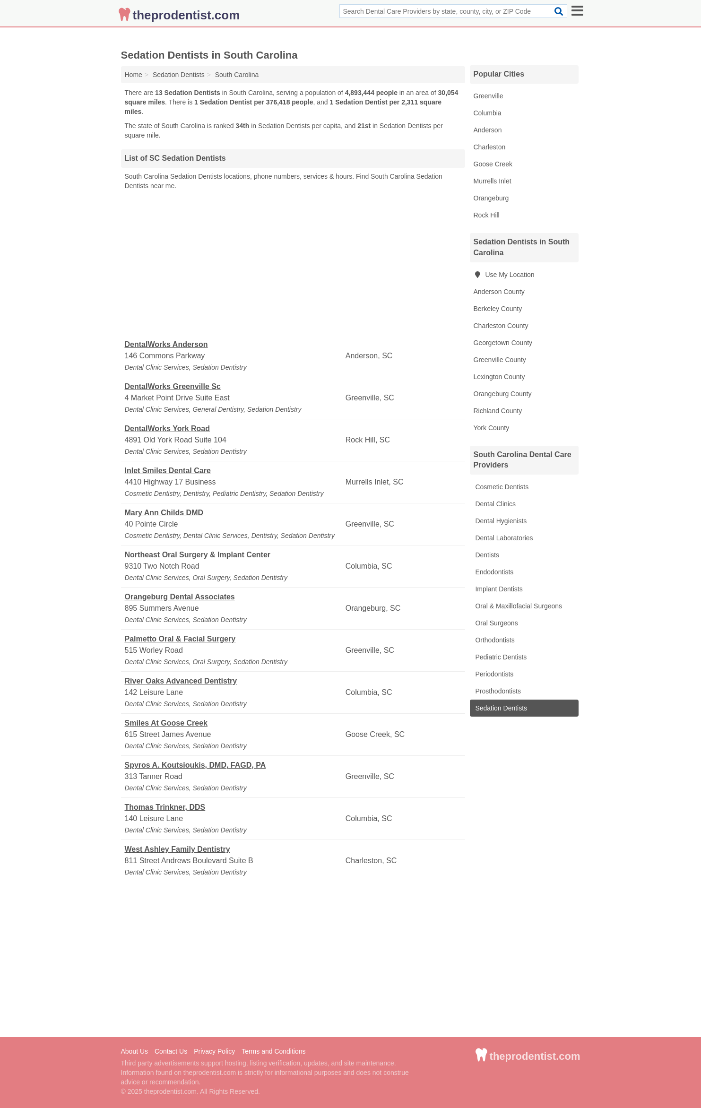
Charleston (490, 147)
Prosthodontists (497, 691)
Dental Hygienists (500, 521)
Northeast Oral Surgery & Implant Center (198, 555)
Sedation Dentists (501, 708)
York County (492, 428)
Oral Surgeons (496, 623)
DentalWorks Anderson (166, 344)
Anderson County (499, 291)
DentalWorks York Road (167, 428)
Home (133, 74)
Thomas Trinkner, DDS (165, 807)
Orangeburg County (503, 394)
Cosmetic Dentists (501, 487)
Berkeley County (498, 308)
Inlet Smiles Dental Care (168, 471)
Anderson (488, 130)
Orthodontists (494, 640)
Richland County (498, 411)
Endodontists (494, 572)
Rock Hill (487, 215)
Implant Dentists (498, 589)
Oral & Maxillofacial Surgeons (518, 606)
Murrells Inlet (492, 181)
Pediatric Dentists (500, 657)
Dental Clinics (495, 504)
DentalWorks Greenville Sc (173, 386)
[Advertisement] (293, 265)
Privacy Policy (214, 1051)
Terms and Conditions (273, 1051)
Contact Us (171, 1051)
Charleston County (501, 325)
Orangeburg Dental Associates (180, 597)
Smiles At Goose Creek (166, 723)
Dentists (486, 555)
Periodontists (494, 674)
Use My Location (504, 274)
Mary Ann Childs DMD (164, 513)
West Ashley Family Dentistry (177, 849)
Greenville (488, 96)
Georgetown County (503, 342)
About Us (134, 1051)
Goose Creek (493, 164)
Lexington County (499, 377)
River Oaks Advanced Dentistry (181, 681)
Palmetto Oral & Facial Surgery (180, 639)
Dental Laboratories (503, 538)
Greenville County (500, 360)
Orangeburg (491, 198)
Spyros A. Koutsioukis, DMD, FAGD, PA (195, 765)
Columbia (488, 113)
